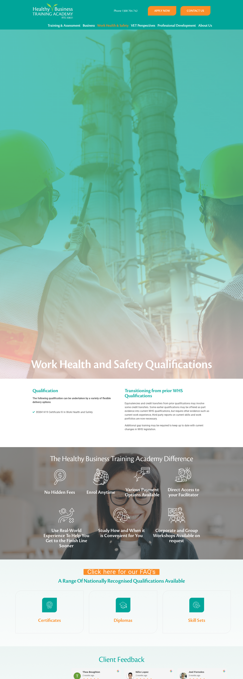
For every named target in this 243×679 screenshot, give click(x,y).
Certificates (49, 639)
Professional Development (177, 25)
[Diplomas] (123, 614)
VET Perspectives (143, 25)
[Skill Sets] (196, 614)
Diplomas (123, 639)
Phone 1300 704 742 (126, 10)
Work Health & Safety (112, 25)
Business (89, 25)
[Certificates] (49, 614)
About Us (205, 25)
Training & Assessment (64, 25)
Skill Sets (196, 639)
